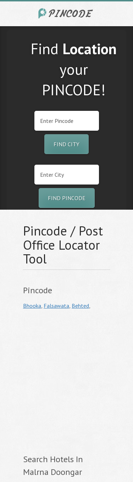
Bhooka (32, 305)
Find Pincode (66, 198)
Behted (80, 305)
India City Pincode (66, 13)
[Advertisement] (66, 380)
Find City (66, 144)
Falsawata (56, 305)
